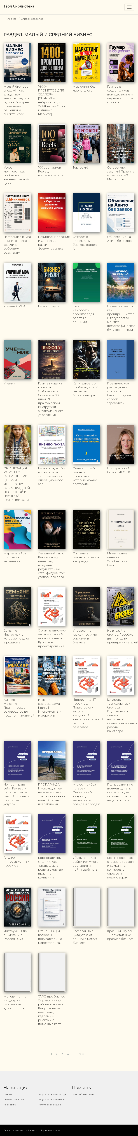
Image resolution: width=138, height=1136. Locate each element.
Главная (11, 18)
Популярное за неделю (51, 1099)
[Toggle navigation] (129, 7)
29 (81, 1054)
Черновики (10, 1104)
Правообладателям (83, 1094)
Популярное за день (49, 1104)
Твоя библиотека (19, 6)
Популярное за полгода (52, 1094)
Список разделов (32, 18)
